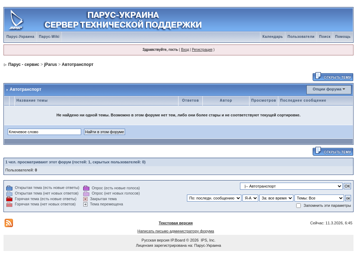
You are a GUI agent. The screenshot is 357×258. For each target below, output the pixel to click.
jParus (50, 64)
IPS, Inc (208, 240)
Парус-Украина (20, 37)
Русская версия (155, 240)
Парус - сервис (23, 64)
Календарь (272, 37)
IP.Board (177, 240)
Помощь (343, 37)
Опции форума (327, 89)
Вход (185, 50)
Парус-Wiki (49, 37)
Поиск (325, 37)
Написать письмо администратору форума (175, 231)
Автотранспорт (77, 64)
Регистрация (202, 50)
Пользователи (300, 37)
